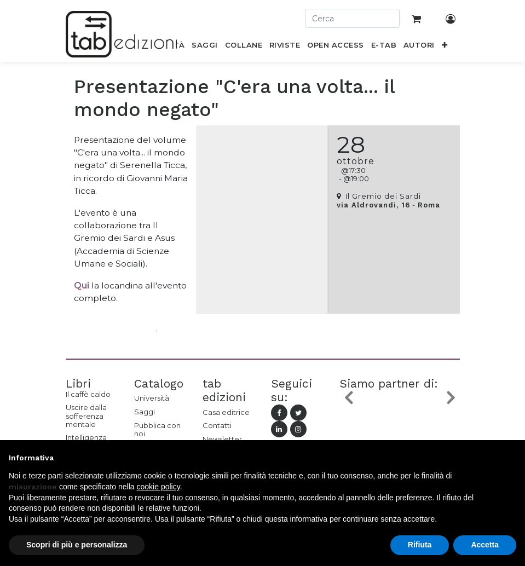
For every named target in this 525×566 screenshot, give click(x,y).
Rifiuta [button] (420, 544)
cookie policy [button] (158, 486)
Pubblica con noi (157, 429)
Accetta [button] (485, 544)
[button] (444, 47)
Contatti (217, 425)
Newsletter (222, 439)
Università (151, 398)
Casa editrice (226, 412)
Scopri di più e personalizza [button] (76, 544)
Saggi (144, 411)
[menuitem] (204, 47)
